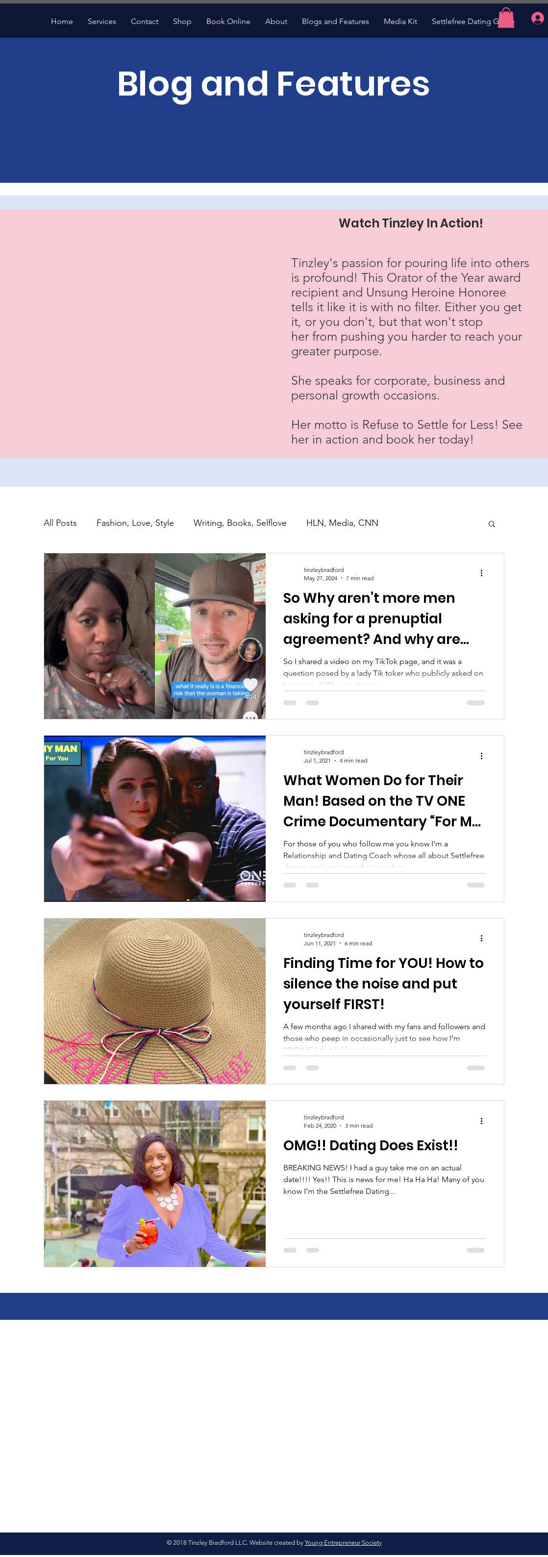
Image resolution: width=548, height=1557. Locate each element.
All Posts (60, 523)
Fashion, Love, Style (135, 523)
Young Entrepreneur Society (343, 1542)
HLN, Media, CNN (342, 523)
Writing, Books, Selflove (240, 523)
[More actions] (485, 573)
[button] (506, 17)
